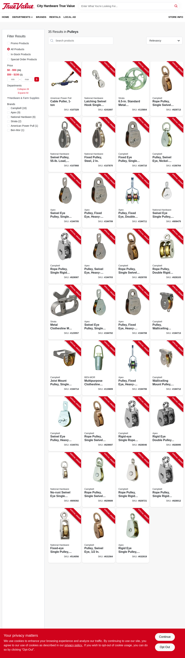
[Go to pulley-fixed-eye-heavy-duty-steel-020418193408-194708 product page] (132, 312)
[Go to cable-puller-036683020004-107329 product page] (64, 89)
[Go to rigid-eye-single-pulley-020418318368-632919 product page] (132, 535)
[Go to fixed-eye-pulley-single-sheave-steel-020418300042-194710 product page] (132, 144)
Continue (165, 636)
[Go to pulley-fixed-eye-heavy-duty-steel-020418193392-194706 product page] (132, 368)
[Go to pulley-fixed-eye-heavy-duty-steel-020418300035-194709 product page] (98, 200)
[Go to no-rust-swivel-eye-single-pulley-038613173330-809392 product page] (64, 479)
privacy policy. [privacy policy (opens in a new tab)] (74, 645)
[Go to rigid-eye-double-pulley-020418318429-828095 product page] (166, 424)
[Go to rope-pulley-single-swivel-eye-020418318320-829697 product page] (98, 424)
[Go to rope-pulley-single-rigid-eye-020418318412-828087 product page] (64, 256)
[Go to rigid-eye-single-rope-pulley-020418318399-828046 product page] (132, 424)
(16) (19, 108)
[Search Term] (129, 6)
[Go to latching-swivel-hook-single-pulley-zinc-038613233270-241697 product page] (98, 89)
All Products (17, 49)
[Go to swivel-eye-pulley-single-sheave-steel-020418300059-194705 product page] (64, 200)
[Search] (176, 6)
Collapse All (23, 89)
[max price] (27, 79)
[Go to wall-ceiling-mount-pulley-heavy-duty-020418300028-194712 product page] (166, 368)
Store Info (175, 17)
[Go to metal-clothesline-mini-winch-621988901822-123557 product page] (64, 312)
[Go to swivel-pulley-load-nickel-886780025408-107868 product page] (64, 144)
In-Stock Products (21, 54)
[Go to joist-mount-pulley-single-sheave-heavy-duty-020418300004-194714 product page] (64, 368)
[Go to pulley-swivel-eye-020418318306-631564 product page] (98, 535)
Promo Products (20, 43)
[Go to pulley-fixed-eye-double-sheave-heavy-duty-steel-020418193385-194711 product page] (132, 200)
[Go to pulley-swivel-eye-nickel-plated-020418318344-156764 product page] (166, 144)
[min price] (13, 79)
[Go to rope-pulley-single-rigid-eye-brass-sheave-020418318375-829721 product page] (132, 479)
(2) (16, 121)
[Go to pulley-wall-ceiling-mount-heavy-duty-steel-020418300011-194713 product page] (166, 312)
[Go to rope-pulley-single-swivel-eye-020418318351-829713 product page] (166, 89)
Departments (21, 17)
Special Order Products (24, 59)
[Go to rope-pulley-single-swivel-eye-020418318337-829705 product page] (132, 256)
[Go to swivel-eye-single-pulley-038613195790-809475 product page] (166, 200)
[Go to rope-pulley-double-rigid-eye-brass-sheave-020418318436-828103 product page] (166, 256)
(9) (15, 112)
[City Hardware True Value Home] (18, 6)
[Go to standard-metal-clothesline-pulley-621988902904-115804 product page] (132, 89)
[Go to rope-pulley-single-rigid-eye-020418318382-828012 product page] (166, 479)
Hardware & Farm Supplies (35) (27, 98)
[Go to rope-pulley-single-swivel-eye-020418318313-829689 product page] (98, 479)
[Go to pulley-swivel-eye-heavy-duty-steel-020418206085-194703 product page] (98, 256)
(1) (24, 125)
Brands (41, 17)
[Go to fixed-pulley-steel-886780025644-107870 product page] (98, 144)
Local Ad (70, 17)
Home (5, 17)
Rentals (55, 17)
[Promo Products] (8, 43)
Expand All (23, 93)
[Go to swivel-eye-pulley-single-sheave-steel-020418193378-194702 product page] (98, 312)
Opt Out (165, 647)
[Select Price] (36, 79)
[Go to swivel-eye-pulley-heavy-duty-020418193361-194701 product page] (64, 424)
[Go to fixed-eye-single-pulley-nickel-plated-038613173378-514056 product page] (64, 535)
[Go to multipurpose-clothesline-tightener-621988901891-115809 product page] (98, 368)
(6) (23, 117)
